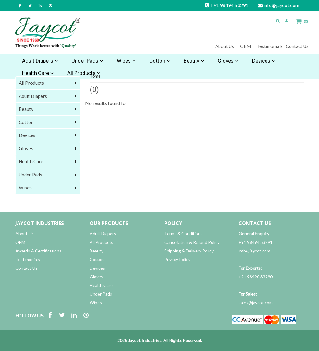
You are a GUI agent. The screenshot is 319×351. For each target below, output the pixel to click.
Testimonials (270, 46)
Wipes (126, 61)
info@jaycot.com (278, 5)
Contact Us (297, 46)
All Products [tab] (48, 83)
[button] (278, 20)
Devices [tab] (48, 135)
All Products (101, 242)
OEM (245, 46)
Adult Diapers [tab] (48, 96)
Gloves (228, 61)
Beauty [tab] (48, 109)
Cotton (159, 61)
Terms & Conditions (183, 233)
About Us (224, 46)
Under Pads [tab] (48, 174)
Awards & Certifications (38, 250)
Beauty (194, 61)
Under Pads (87, 61)
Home (95, 76)
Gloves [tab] (48, 148)
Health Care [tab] (48, 161)
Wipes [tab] (48, 187)
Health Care (101, 285)
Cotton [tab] (48, 122)
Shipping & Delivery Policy (189, 250)
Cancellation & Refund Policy (192, 242)
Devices (263, 61)
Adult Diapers (40, 61)
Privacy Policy (177, 259)
